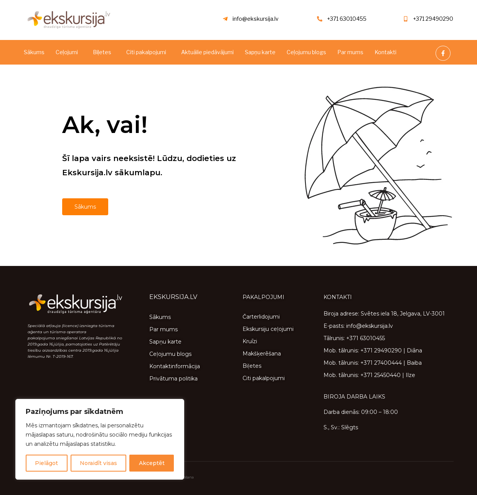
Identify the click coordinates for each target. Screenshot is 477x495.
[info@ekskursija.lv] (225, 19)
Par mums (350, 52)
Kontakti (385, 52)
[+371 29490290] (405, 19)
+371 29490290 (433, 18)
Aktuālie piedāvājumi (207, 52)
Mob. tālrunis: (342, 350)
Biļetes (102, 52)
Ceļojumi (67, 52)
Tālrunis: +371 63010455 (354, 338)
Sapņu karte (260, 52)
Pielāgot (46, 463)
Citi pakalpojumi (146, 52)
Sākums (34, 52)
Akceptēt (152, 463)
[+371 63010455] (319, 19)
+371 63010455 (346, 18)
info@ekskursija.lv (256, 18)
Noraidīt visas (98, 463)
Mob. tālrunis (341, 362)
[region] (99, 439)
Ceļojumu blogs (306, 52)
